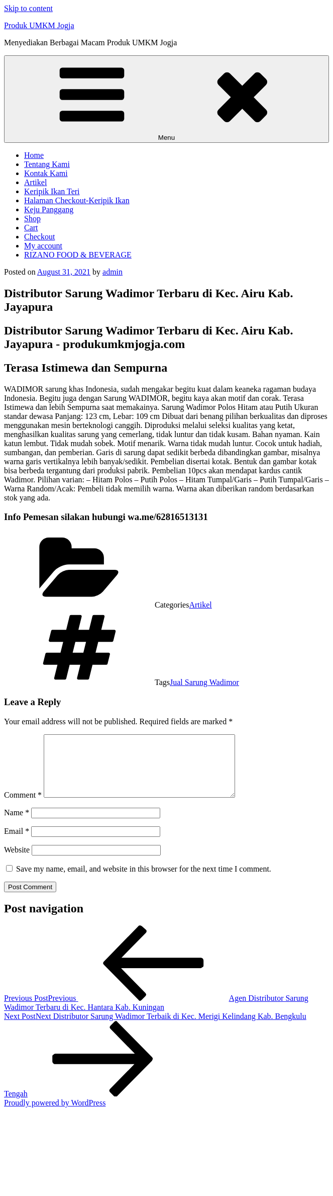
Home (34, 155)
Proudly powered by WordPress (54, 1114)
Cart (31, 227)
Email (16, 843)
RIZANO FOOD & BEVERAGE (78, 254)
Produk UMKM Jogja (39, 25)
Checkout (39, 236)
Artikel (35, 182)
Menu (166, 99)
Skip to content (28, 8)
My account (43, 245)
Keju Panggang (48, 209)
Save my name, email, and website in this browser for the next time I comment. (143, 881)
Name (16, 824)
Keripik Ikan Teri (52, 191)
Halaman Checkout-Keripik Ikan (77, 200)
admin (112, 272)
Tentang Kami (47, 164)
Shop (32, 218)
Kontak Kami (46, 173)
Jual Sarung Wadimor (204, 682)
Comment (23, 807)
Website (17, 862)
